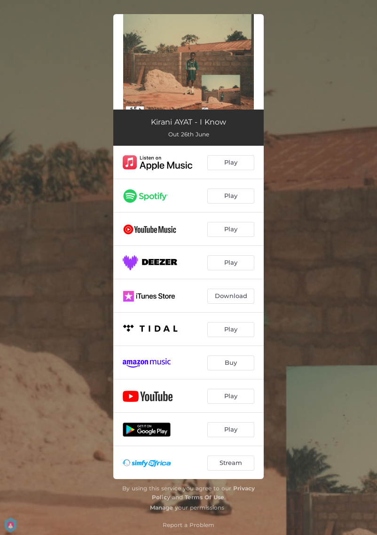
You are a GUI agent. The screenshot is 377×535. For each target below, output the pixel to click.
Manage (161, 507)
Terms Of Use (204, 497)
